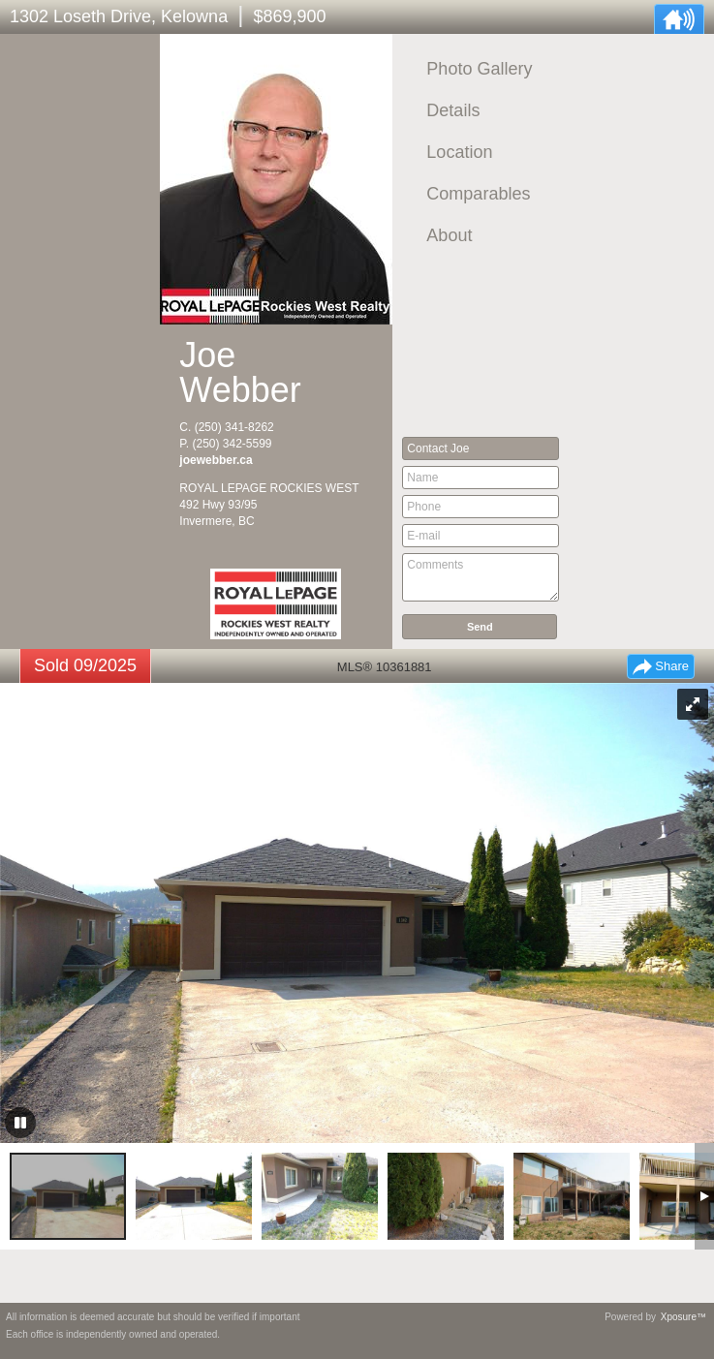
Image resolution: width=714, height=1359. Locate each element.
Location (459, 152)
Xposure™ (683, 1317)
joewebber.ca (215, 460)
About (449, 235)
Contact (438, 448)
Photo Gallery (479, 68)
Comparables (478, 193)
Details (453, 110)
